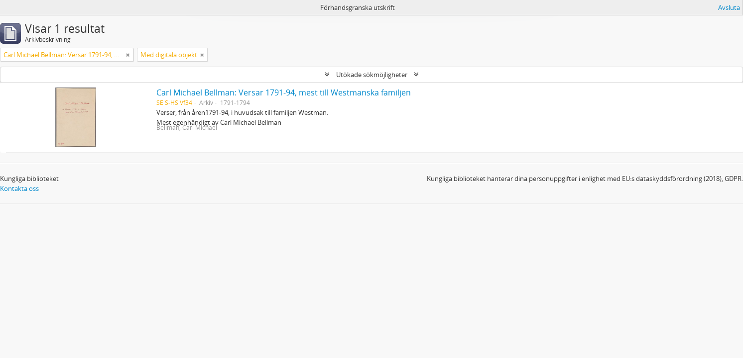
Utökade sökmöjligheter (372, 74)
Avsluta (729, 7)
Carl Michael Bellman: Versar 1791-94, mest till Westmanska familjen (283, 92)
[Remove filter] (128, 55)
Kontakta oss (19, 188)
